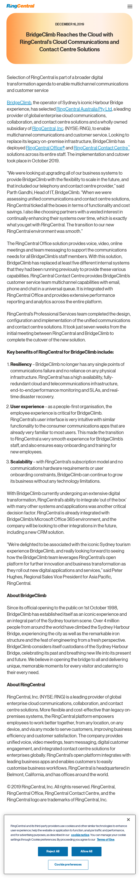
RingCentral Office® (45, 148)
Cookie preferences (68, 864)
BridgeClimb (19, 102)
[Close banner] (128, 819)
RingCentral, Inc (47, 128)
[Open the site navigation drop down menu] (130, 6)
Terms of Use (105, 840)
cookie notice (80, 835)
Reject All (52, 851)
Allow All (86, 851)
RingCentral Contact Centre (102, 148)
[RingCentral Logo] (20, 6)
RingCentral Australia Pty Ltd (84, 109)
